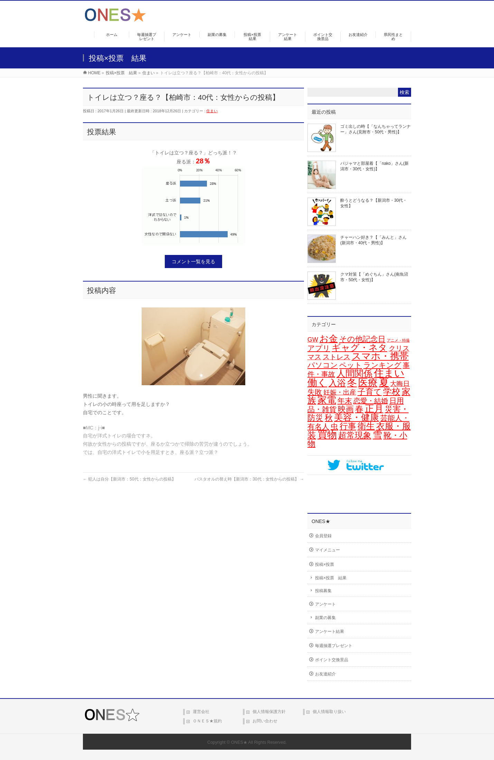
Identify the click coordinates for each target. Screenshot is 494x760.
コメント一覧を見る (193, 261)
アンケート (325, 604)
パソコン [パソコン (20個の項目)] (322, 365)
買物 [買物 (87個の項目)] (327, 434)
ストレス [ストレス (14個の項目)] (336, 357)
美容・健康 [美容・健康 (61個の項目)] (356, 417)
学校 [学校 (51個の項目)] (391, 391)
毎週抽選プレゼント (333, 645)
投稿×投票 (324, 564)
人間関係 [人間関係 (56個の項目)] (354, 373)
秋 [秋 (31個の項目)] (329, 417)
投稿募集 (323, 590)
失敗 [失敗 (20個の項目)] (314, 392)
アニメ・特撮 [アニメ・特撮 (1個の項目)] (398, 340)
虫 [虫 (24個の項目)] (334, 426)
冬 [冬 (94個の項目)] (352, 382)
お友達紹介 (325, 674)
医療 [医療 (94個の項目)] (368, 382)
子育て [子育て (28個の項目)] (370, 391)
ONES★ (239, 742)
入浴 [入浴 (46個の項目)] (337, 383)
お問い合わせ (265, 721)
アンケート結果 (329, 631)
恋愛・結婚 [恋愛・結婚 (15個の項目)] (370, 401)
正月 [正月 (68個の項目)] (374, 408)
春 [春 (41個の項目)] (359, 409)
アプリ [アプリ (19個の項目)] (318, 348)
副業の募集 (325, 617)
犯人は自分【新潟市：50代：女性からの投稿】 (129, 479)
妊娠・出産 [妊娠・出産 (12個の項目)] (339, 392)
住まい (212, 111)
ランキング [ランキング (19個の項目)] (382, 365)
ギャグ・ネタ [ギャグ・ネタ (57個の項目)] (359, 347)
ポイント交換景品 (331, 659)
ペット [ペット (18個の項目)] (350, 365)
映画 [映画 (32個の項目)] (346, 409)
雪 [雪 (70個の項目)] (377, 435)
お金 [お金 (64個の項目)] (329, 338)
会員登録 (323, 535)
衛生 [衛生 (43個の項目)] (366, 426)
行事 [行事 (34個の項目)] (348, 426)
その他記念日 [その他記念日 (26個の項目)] (362, 339)
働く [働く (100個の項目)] (317, 382)
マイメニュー (327, 550)
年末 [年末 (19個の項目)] (345, 401)
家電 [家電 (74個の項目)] (326, 400)
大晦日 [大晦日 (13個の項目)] (400, 383)
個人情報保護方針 (269, 711)
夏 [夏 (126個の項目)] (384, 382)
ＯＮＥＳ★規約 (207, 721)
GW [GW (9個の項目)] (312, 339)
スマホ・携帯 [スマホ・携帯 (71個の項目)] (380, 356)
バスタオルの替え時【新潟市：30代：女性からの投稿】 (249, 479)
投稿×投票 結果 (330, 578)
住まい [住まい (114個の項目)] (389, 373)
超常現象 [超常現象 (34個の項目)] (354, 435)
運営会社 (201, 711)
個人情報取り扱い (329, 711)
